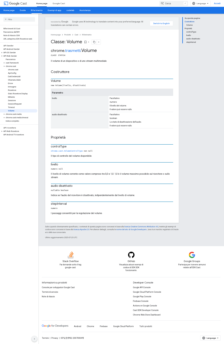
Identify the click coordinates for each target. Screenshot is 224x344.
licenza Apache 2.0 (81, 229)
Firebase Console (140, 301)
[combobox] (173, 3)
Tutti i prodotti (145, 326)
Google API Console (142, 287)
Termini (45, 338)
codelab (70, 10)
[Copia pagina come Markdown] (94, 42)
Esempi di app (54, 10)
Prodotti (67, 35)
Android (77, 326)
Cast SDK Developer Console (146, 310)
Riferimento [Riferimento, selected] (37, 10)
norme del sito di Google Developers (131, 229)
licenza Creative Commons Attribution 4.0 (141, 227)
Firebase (104, 326)
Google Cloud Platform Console (147, 292)
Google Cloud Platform (123, 326)
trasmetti (73, 50)
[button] (18, 52)
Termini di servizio (50, 292)
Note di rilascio (48, 296)
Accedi (217, 3)
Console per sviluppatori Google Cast (58, 287)
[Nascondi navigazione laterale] (34, 339)
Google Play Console (142, 296)
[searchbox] (19, 19)
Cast (18, 3)
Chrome (90, 326)
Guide (23, 10)
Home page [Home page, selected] (41, 3)
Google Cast (59, 3)
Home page (9, 10)
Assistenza (84, 10)
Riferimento (87, 35)
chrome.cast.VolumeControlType (67, 151)
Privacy (54, 338)
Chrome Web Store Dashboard (146, 315)
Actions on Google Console (145, 306)
